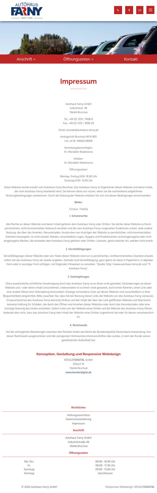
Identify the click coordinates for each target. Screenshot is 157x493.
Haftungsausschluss (78, 415)
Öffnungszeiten (78, 58)
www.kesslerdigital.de (78, 372)
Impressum (78, 423)
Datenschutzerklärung (78, 419)
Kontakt (131, 58)
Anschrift (26, 58)
